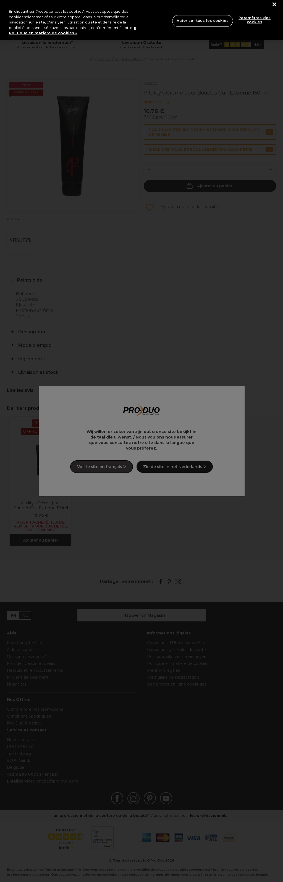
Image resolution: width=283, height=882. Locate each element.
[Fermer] (274, 4)
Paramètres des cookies (255, 19)
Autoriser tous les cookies (203, 20)
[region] (141, 20)
